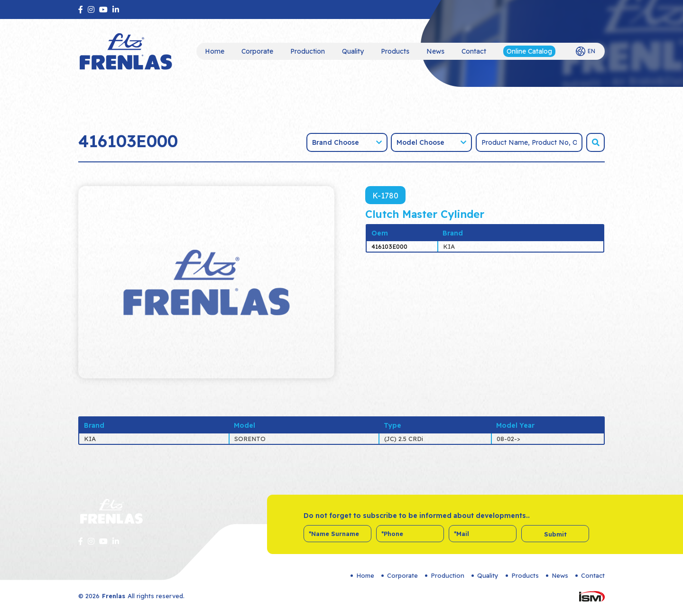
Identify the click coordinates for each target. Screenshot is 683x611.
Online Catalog (529, 51)
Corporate (257, 51)
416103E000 (389, 246)
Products (395, 51)
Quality (353, 51)
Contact (473, 51)
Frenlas (113, 595)
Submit (555, 534)
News (435, 51)
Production (307, 51)
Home (214, 51)
